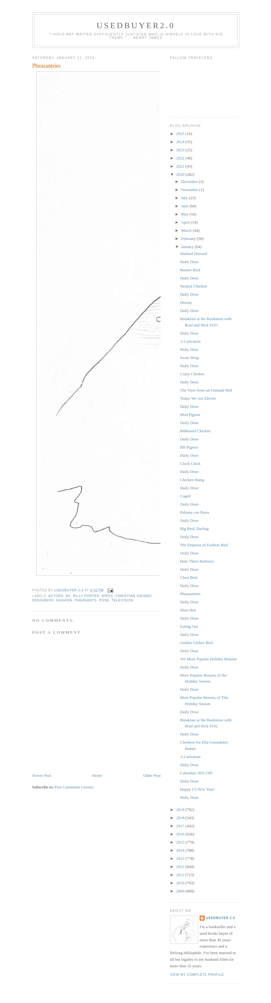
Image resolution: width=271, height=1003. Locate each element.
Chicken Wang (192, 479)
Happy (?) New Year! (197, 789)
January (188, 246)
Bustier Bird (190, 270)
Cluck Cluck (190, 463)
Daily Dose (189, 261)
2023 (180, 150)
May (185, 214)
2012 (180, 866)
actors (55, 596)
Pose (104, 600)
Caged (185, 496)
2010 (180, 883)
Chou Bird (188, 577)
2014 (180, 850)
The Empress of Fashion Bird (204, 545)
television (122, 600)
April (186, 222)
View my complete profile (197, 974)
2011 (180, 874)
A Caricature (190, 341)
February (189, 238)
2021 (180, 166)
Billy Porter (86, 596)
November (190, 189)
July (185, 197)
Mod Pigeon (190, 414)
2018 (180, 817)
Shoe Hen (188, 610)
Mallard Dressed (193, 253)
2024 (180, 141)
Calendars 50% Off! (196, 773)
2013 (180, 858)
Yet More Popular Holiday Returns (208, 659)
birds (107, 596)
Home (97, 775)
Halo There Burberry (197, 561)
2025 (180, 133)
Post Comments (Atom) (74, 787)
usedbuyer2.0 (136, 25)
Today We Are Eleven (198, 398)
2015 (180, 842)
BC (68, 596)
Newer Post (41, 775)
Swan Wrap (189, 357)
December (190, 181)
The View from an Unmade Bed (206, 390)
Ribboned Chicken (195, 431)
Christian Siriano (133, 596)
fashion (64, 600)
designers (43, 600)
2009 (180, 891)
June (185, 206)
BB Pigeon (189, 447)
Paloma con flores (194, 512)
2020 (180, 174)
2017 (180, 826)
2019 (180, 809)
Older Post (152, 775)
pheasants (86, 600)
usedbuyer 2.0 (220, 918)
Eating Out (189, 626)
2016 (180, 834)
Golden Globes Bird (196, 642)
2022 (180, 158)
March (187, 230)
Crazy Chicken (192, 374)
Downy (186, 302)
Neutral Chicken (193, 286)
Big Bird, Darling (194, 528)
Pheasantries (190, 593)
